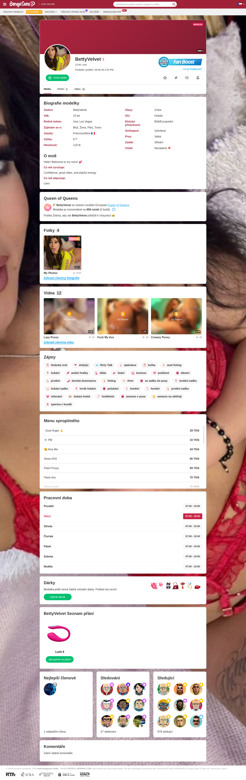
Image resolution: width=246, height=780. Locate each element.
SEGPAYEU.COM (84, 769)
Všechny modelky (13, 12)
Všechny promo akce (74, 11)
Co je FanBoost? (192, 69)
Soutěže (94, 12)
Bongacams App (113, 11)
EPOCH (71, 769)
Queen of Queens (118, 205)
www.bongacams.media (47, 768)
